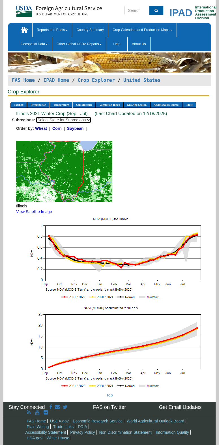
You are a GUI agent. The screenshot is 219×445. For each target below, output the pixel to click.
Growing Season (137, 104)
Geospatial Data (34, 44)
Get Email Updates (180, 407)
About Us (139, 44)
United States (141, 80)
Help (116, 44)
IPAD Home (56, 80)
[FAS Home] (45, 9)
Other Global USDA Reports (79, 44)
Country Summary (90, 30)
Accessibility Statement (45, 432)
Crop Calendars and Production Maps (142, 30)
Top (109, 395)
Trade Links (63, 426)
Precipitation (38, 104)
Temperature (61, 104)
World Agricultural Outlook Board (155, 421)
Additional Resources (166, 104)
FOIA (82, 426)
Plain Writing (38, 426)
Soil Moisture (84, 104)
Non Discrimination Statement (125, 432)
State (189, 104)
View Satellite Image (34, 211)
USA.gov (34, 438)
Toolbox (18, 104)
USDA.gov (59, 421)
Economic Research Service (98, 421)
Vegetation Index (109, 104)
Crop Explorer (96, 80)
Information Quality (172, 432)
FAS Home (23, 80)
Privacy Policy (82, 432)
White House (58, 438)
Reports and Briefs (52, 30)
